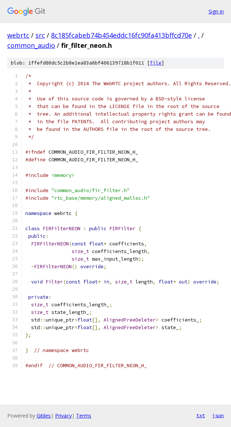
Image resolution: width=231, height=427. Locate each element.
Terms (83, 415)
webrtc (18, 35)
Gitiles (44, 415)
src (40, 35)
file (155, 63)
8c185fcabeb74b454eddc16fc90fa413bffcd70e (121, 35)
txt (200, 415)
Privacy (63, 415)
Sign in (216, 11)
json (218, 415)
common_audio (31, 45)
